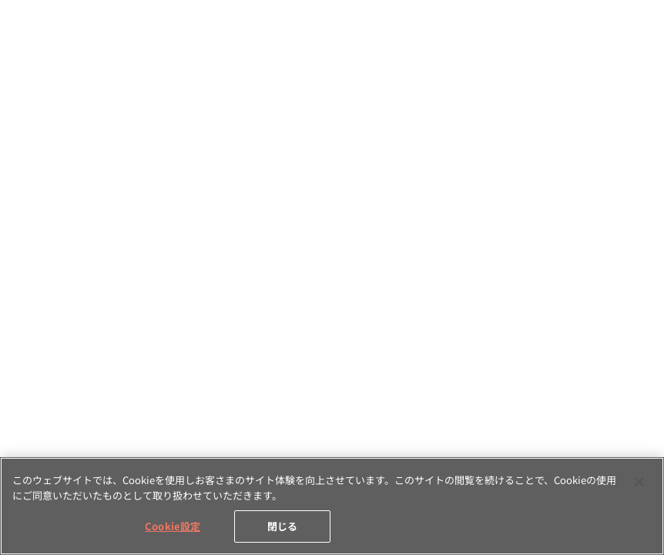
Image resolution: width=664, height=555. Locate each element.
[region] (332, 506)
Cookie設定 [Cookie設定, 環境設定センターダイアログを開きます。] (172, 526)
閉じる (282, 526)
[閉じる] (639, 482)
